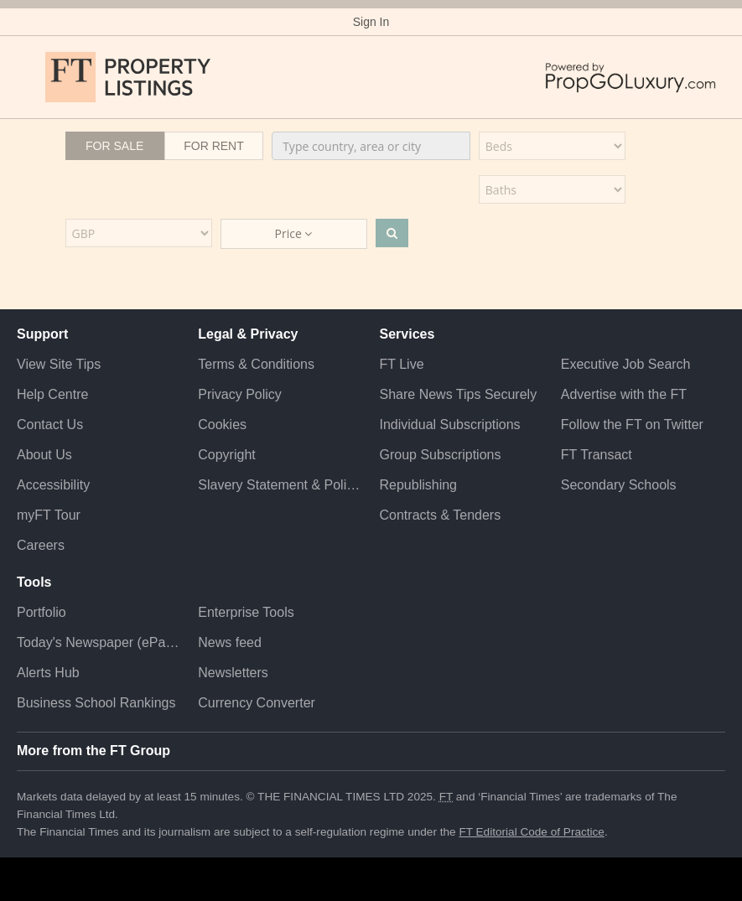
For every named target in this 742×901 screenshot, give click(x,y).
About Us (44, 455)
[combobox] (371, 146)
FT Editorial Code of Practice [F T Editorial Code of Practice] (531, 832)
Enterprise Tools (245, 612)
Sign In (371, 21)
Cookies (222, 424)
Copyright (226, 455)
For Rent (214, 146)
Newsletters (233, 672)
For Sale (114, 146)
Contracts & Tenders (440, 515)
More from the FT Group (93, 750)
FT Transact (596, 455)
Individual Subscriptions (450, 424)
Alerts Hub (48, 672)
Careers (41, 545)
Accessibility (53, 485)
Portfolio (41, 612)
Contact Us (50, 424)
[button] (25, 77)
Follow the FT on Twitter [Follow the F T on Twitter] (632, 424)
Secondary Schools (619, 485)
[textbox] (371, 145)
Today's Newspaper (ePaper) (99, 642)
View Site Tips (59, 364)
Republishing (419, 485)
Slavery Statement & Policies (280, 485)
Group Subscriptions (440, 455)
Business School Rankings (96, 703)
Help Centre (52, 394)
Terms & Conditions (256, 364)
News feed (230, 642)
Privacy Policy (240, 394)
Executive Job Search (626, 364)
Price (294, 233)
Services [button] (407, 334)
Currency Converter (256, 703)
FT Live (402, 364)
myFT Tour (48, 515)
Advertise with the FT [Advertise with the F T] (624, 394)
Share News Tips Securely (458, 394)
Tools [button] (34, 582)
